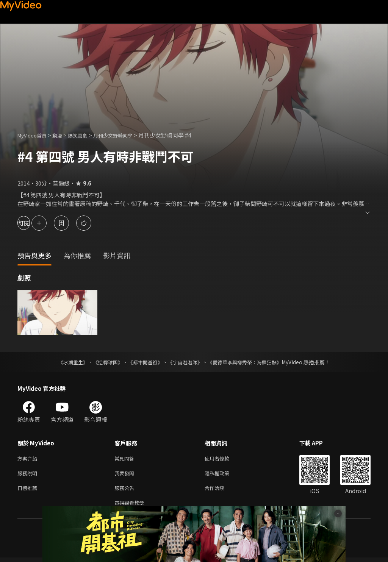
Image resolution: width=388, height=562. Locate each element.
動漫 (63, 135)
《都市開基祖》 (143, 362)
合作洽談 (220, 491)
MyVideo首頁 (34, 135)
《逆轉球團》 (103, 362)
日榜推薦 (28, 491)
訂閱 (32, 223)
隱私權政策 (223, 475)
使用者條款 (223, 459)
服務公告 (125, 491)
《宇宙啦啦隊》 (185, 362)
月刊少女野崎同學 (126, 135)
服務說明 (28, 475)
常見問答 (125, 459)
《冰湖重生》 (66, 362)
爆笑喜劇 (86, 135)
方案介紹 (28, 459)
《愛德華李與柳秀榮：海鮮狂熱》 (249, 362)
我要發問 (125, 475)
